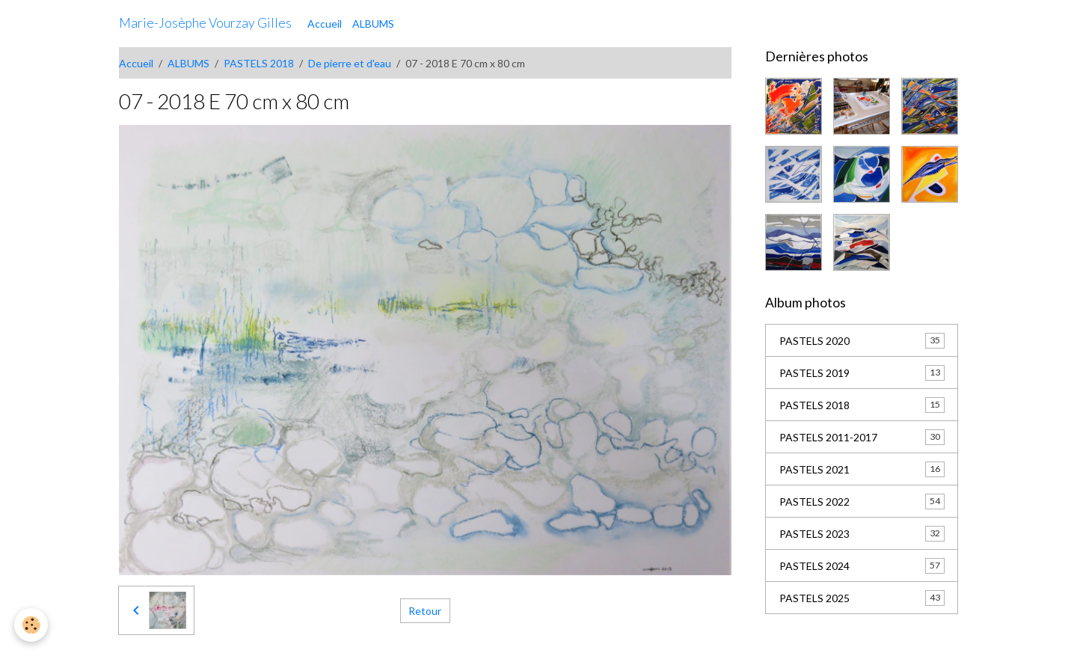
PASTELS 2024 (862, 565)
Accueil (324, 23)
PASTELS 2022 (862, 501)
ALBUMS (373, 23)
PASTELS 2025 (862, 597)
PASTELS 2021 (862, 469)
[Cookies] (32, 625)
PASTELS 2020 (862, 340)
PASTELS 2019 (862, 372)
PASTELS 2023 (862, 533)
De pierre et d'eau (349, 63)
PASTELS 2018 (259, 63)
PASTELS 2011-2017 (862, 436)
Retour (424, 610)
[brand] (205, 23)
